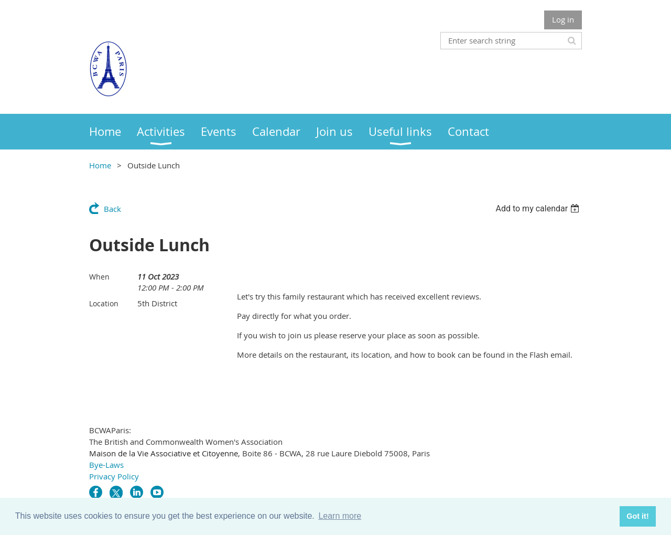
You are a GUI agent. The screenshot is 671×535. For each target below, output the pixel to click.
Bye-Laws (106, 464)
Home (100, 165)
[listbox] (538, 208)
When (99, 277)
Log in (563, 19)
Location (103, 303)
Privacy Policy (114, 476)
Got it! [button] (637, 516)
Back (112, 209)
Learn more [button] (339, 515)
